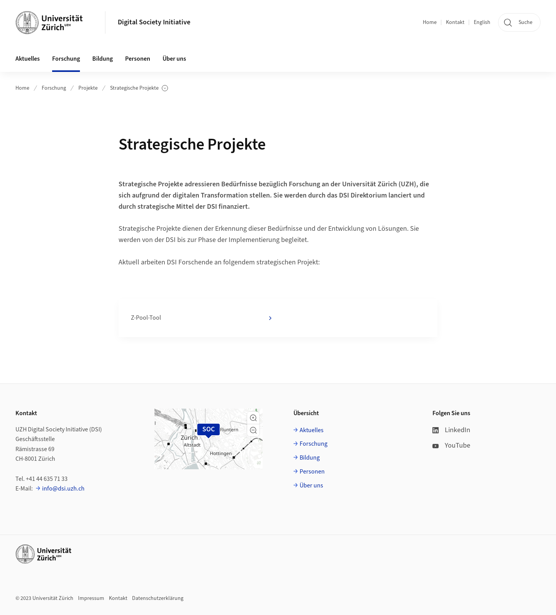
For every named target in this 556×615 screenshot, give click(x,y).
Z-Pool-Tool (202, 318)
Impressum (91, 598)
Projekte (88, 88)
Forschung (54, 88)
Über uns (311, 485)
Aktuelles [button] (27, 59)
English (482, 22)
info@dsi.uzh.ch (63, 488)
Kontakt (455, 22)
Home (430, 22)
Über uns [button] (174, 59)
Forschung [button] (66, 59)
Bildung (310, 457)
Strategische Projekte (139, 88)
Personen (312, 471)
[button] (253, 418)
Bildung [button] (102, 59)
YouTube (451, 445)
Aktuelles (312, 430)
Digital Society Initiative (154, 22)
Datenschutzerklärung (157, 598)
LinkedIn (451, 430)
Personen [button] (137, 59)
